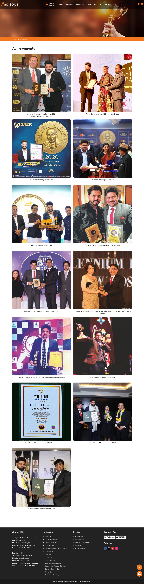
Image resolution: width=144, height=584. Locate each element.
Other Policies (80, 548)
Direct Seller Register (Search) (55, 566)
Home (14, 39)
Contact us (48, 557)
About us (48, 537)
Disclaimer (79, 545)
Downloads (49, 551)
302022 (51, 5)
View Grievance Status (53, 563)
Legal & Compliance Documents (56, 548)
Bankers (48, 554)
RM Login (48, 572)
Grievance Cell (50, 560)
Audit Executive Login (52, 575)
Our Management (51, 539)
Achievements (50, 545)
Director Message (51, 542)
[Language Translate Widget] (121, 4)
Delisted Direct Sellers (52, 569)
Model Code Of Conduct (83, 542)
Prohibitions (79, 539)
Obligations (79, 537)
